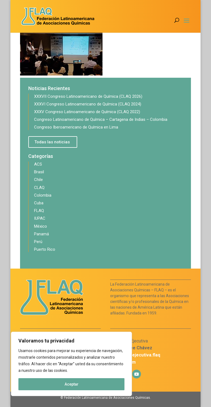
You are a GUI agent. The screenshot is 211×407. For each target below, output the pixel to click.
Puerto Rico (44, 249)
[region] (71, 364)
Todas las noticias (52, 142)
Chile (38, 179)
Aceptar (72, 384)
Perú (38, 241)
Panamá (41, 234)
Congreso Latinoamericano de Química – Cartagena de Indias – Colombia (100, 119)
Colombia (42, 195)
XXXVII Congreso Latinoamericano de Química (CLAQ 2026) (88, 96)
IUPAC (39, 218)
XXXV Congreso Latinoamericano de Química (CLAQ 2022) (87, 111)
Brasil (39, 171)
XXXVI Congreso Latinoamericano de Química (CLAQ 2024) (87, 104)
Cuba (38, 202)
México (40, 226)
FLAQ (39, 210)
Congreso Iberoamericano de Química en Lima (76, 127)
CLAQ (39, 187)
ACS (38, 164)
